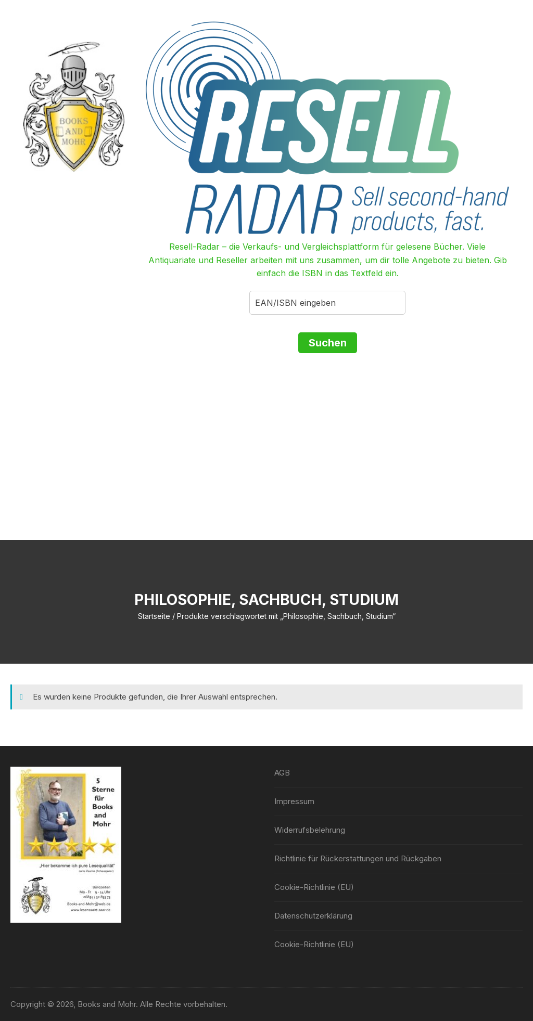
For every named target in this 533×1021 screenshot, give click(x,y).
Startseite (154, 616)
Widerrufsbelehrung (309, 830)
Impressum (294, 801)
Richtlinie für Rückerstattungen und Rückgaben (357, 858)
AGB (282, 773)
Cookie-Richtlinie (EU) (314, 887)
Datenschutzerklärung (313, 916)
